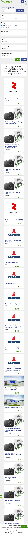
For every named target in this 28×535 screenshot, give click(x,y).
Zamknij (24, 526)
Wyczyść (24, 59)
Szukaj (18, 59)
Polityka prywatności (11, 533)
